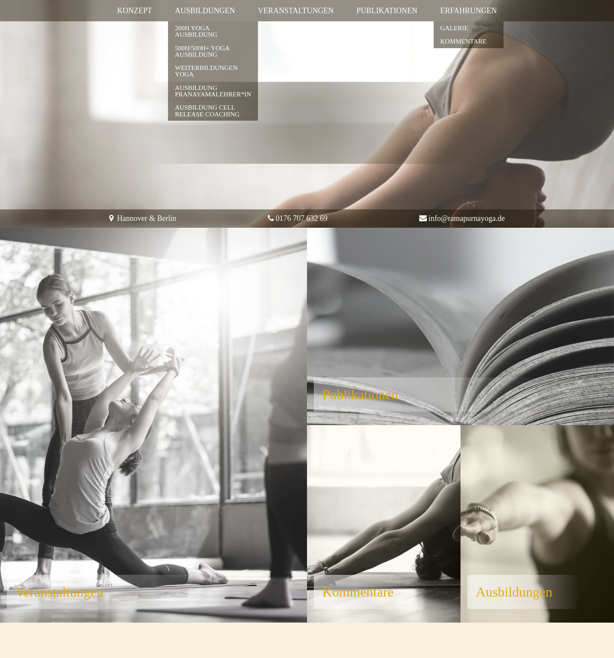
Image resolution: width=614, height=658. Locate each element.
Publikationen (386, 10)
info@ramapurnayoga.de (467, 218)
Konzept (134, 10)
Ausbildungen (205, 10)
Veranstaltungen (296, 10)
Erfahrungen (468, 10)
